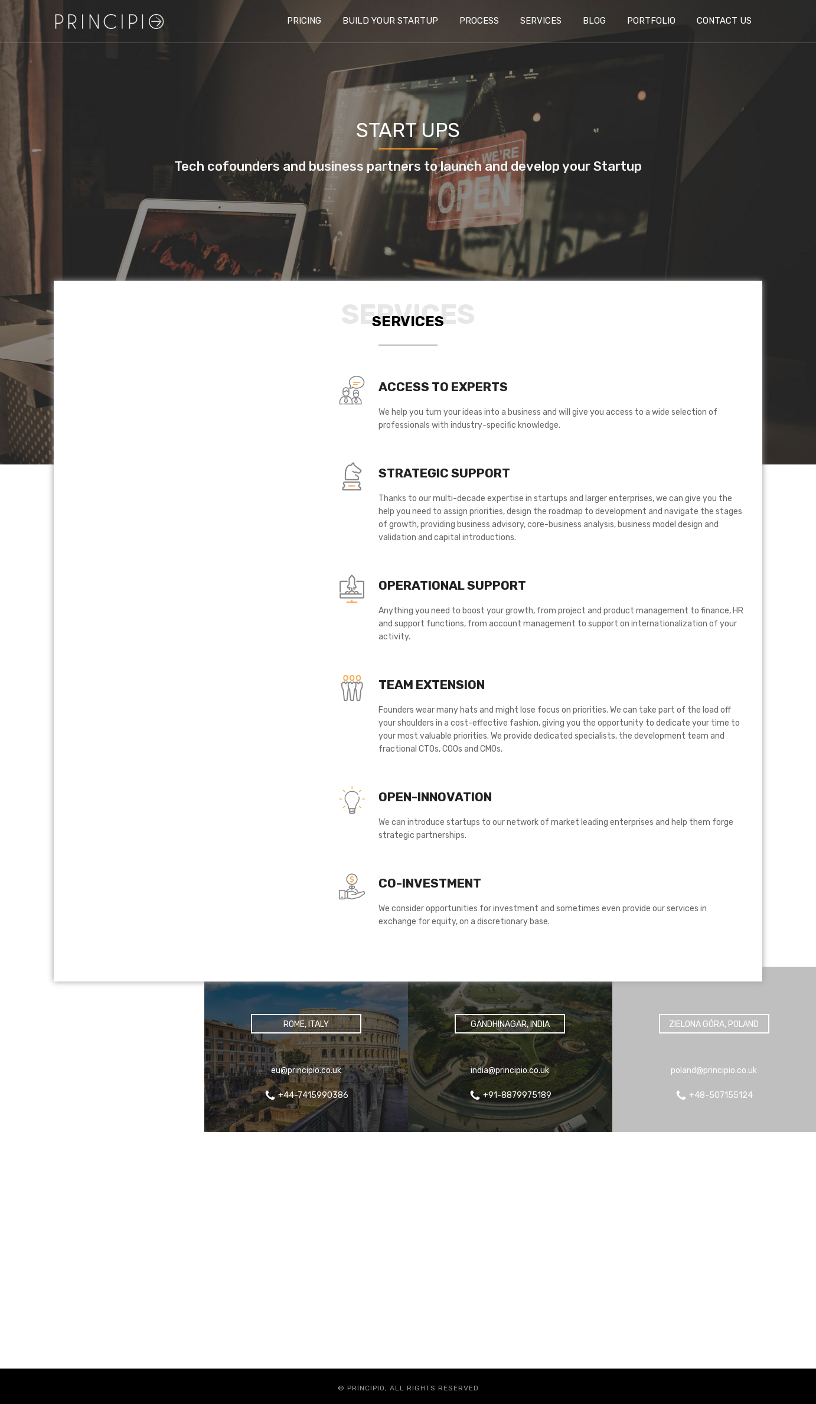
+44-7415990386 (109, 1095)
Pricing (304, 20)
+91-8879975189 (517, 1095)
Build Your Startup (390, 20)
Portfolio (651, 20)
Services (541, 20)
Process (479, 20)
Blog (594, 20)
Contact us (724, 20)
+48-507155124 (721, 1095)
